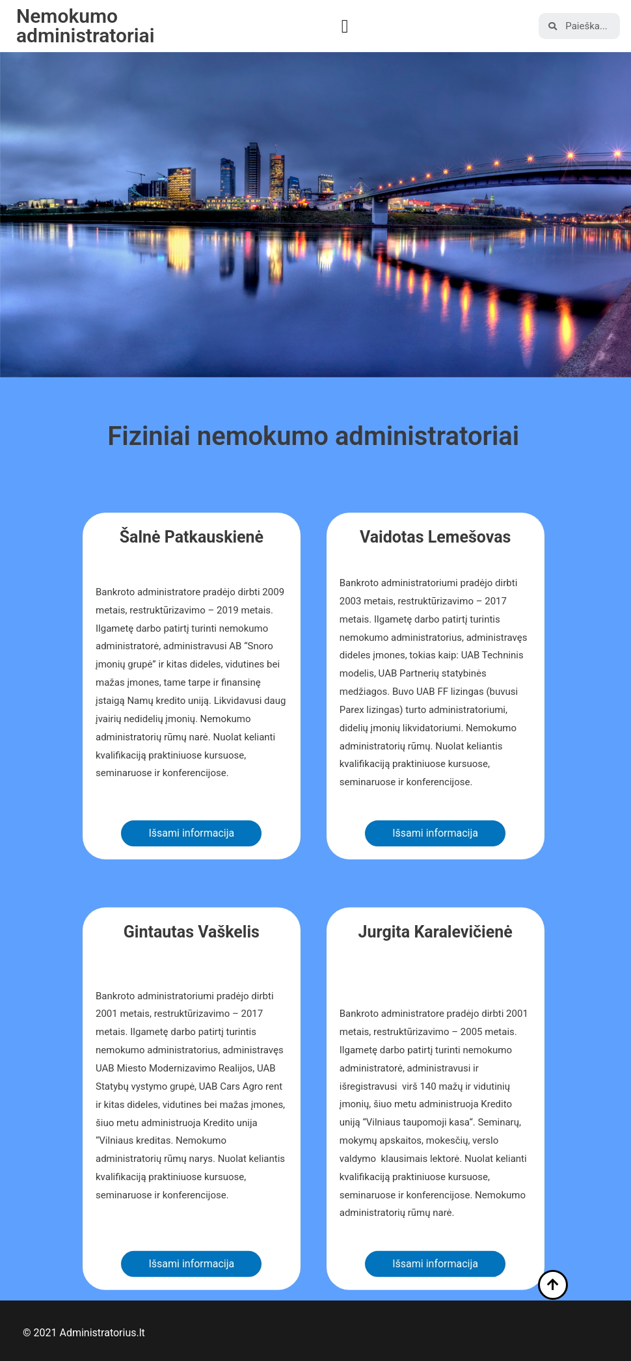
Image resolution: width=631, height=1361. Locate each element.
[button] (345, 26)
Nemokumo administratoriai (85, 26)
